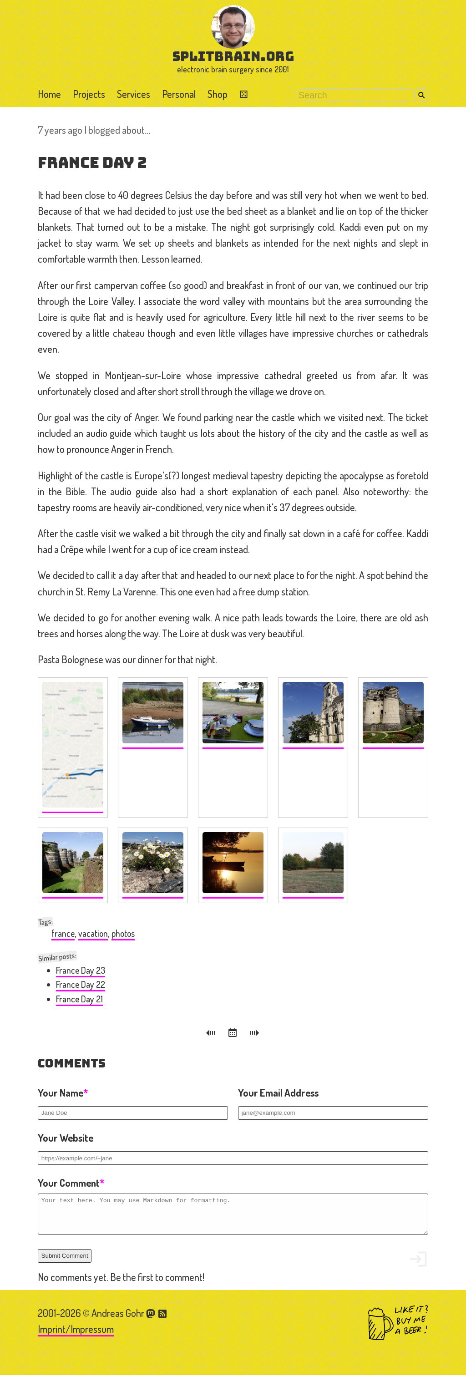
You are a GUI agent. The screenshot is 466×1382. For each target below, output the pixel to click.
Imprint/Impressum (76, 1335)
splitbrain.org (233, 56)
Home (49, 93)
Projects (89, 93)
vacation (93, 933)
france (63, 933)
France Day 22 (80, 984)
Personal (179, 93)
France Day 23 (80, 970)
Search (421, 95)
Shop (218, 93)
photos (123, 933)
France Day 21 (79, 999)
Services (133, 93)
